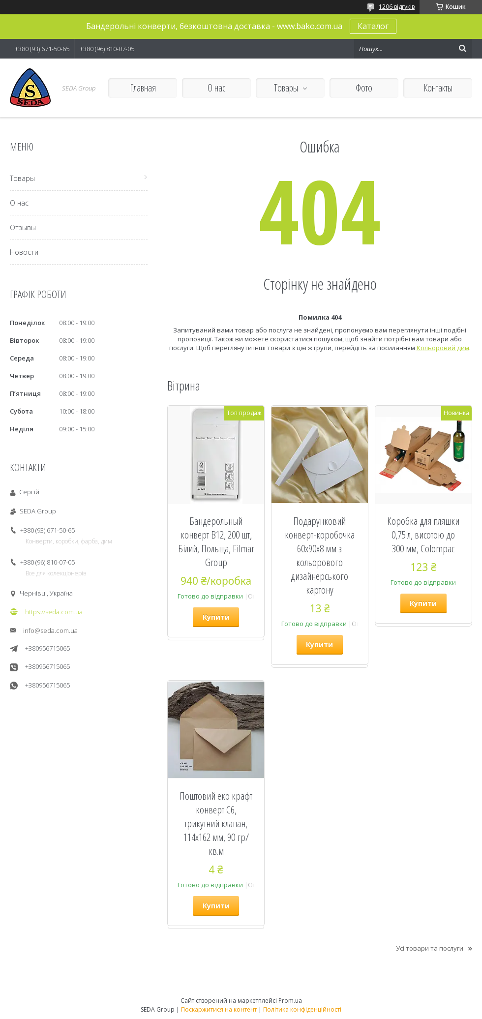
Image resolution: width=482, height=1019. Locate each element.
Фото (364, 87)
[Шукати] (462, 49)
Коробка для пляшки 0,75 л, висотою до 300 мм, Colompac (423, 534)
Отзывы (23, 227)
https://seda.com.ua (54, 612)
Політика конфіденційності (302, 1009)
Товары (286, 87)
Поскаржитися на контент (219, 1009)
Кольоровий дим (443, 347)
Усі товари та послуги (429, 948)
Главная (143, 87)
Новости (24, 252)
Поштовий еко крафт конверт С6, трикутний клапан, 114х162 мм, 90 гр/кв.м (216, 823)
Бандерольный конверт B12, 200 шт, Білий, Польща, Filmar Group (216, 541)
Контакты (437, 87)
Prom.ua (290, 1000)
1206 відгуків (397, 6)
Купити (216, 617)
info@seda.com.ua (50, 630)
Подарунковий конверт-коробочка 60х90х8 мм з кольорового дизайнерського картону (320, 555)
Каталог (373, 26)
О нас (216, 87)
